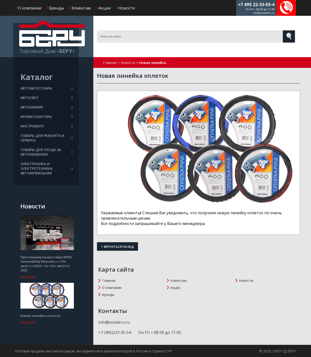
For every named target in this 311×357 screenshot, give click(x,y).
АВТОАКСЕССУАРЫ (46, 88)
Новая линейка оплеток (40, 315)
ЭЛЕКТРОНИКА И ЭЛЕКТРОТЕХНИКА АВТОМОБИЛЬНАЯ (46, 168)
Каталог (36, 77)
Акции (104, 8)
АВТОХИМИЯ (46, 107)
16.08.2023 (27, 322)
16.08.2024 (27, 277)
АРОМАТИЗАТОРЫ (46, 116)
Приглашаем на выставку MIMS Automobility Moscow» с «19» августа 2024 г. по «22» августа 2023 (46, 263)
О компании (29, 8)
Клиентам (81, 8)
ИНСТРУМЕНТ (46, 126)
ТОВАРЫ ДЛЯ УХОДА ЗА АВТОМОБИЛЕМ (46, 152)
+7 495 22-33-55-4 (256, 4)
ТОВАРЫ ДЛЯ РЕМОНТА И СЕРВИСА (46, 138)
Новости (126, 8)
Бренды (56, 8)
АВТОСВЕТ (46, 97)
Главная (108, 280)
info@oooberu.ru (264, 13)
